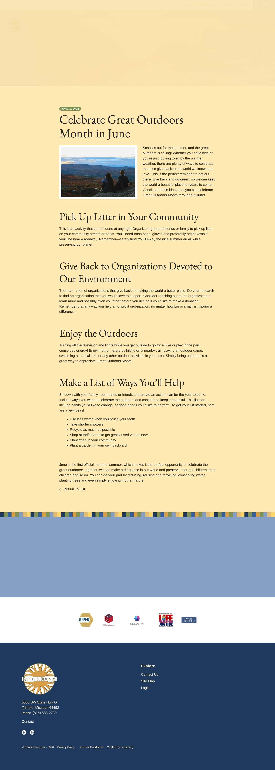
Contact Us (149, 675)
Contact (28, 722)
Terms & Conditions (91, 747)
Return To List (73, 489)
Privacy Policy (66, 747)
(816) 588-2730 (45, 713)
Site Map (148, 681)
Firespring (127, 747)
